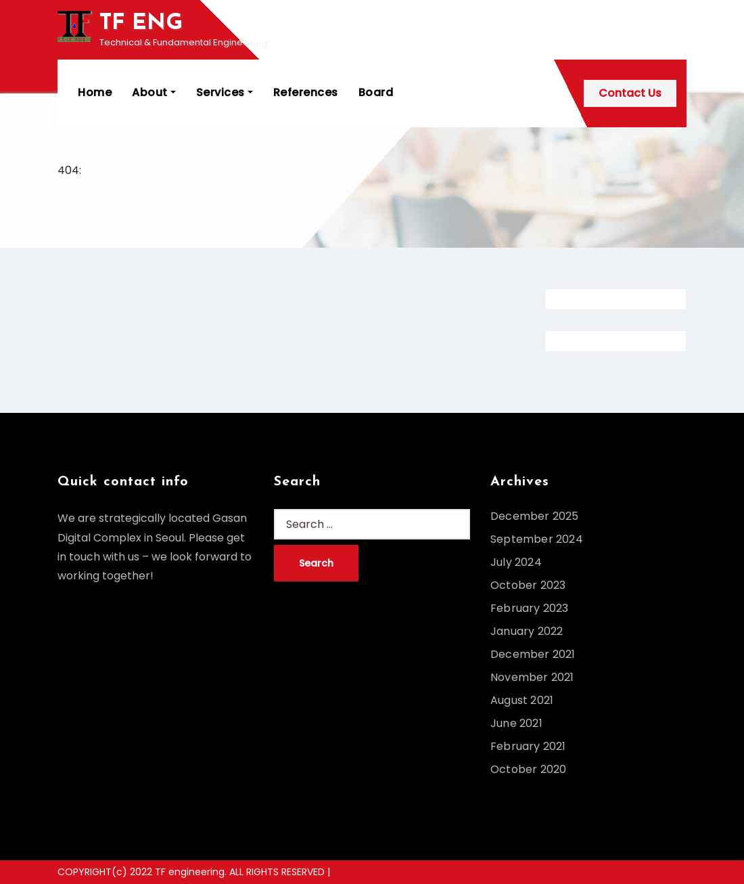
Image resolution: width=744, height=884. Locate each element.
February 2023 (529, 608)
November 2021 (532, 677)
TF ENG (141, 23)
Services (224, 92)
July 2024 (516, 562)
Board (376, 92)
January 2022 (526, 631)
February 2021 (528, 746)
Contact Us (630, 93)
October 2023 (527, 585)
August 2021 (521, 700)
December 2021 (533, 654)
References (305, 92)
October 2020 (528, 769)
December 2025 (534, 516)
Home (95, 92)
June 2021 (516, 723)
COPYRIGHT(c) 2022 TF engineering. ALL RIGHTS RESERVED (192, 872)
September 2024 (536, 539)
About (154, 92)
